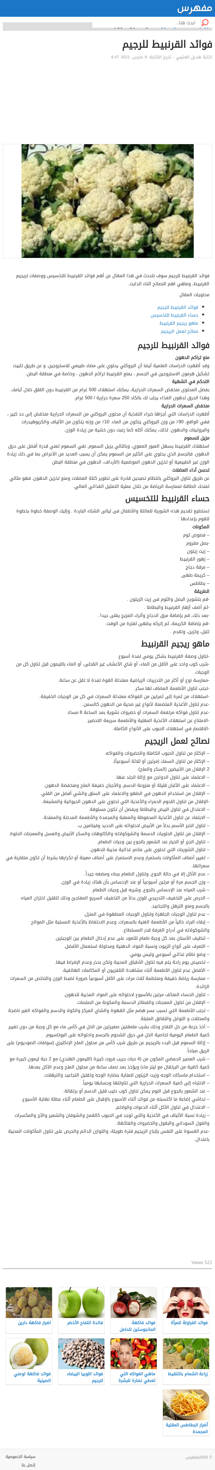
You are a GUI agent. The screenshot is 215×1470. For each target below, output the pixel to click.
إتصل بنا (28, 1465)
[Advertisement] (107, 102)
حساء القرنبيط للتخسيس (174, 315)
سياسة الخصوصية (20, 1456)
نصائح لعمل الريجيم (179, 331)
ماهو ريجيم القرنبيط (179, 323)
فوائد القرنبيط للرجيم (177, 307)
